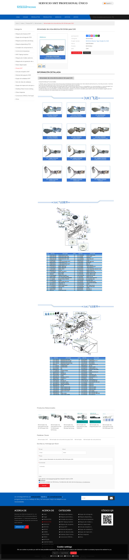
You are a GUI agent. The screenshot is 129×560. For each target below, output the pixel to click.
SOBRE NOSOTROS (45, 533)
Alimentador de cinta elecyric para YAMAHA (82, 426)
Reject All (55, 553)
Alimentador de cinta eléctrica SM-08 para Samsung (69, 426)
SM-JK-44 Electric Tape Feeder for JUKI (97, 41)
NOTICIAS (46, 539)
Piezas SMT (29, 23)
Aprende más (20, 527)
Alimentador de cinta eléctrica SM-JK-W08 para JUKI (108, 426)
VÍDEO (45, 537)
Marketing (75, 556)
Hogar (25, 17)
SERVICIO (58, 17)
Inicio (17, 23)
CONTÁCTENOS (48, 542)
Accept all (73, 553)
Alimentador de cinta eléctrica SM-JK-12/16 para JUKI (43, 426)
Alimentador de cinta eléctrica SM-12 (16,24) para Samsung (56, 427)
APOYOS (67, 17)
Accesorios (42, 480)
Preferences (68, 556)
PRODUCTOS (35, 17)
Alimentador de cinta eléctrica (92, 439)
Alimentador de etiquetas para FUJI (95, 425)
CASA (18, 17)
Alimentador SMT (43, 439)
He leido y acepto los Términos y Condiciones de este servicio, (64, 482)
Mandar (44, 485)
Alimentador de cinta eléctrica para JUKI (61, 439)
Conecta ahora (76, 53)
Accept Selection (64, 553)
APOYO (75, 17)
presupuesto (35, 497)
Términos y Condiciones (83, 482)
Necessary (54, 556)
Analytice (61, 556)
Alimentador (38, 23)
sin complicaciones (54, 497)
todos (22, 23)
